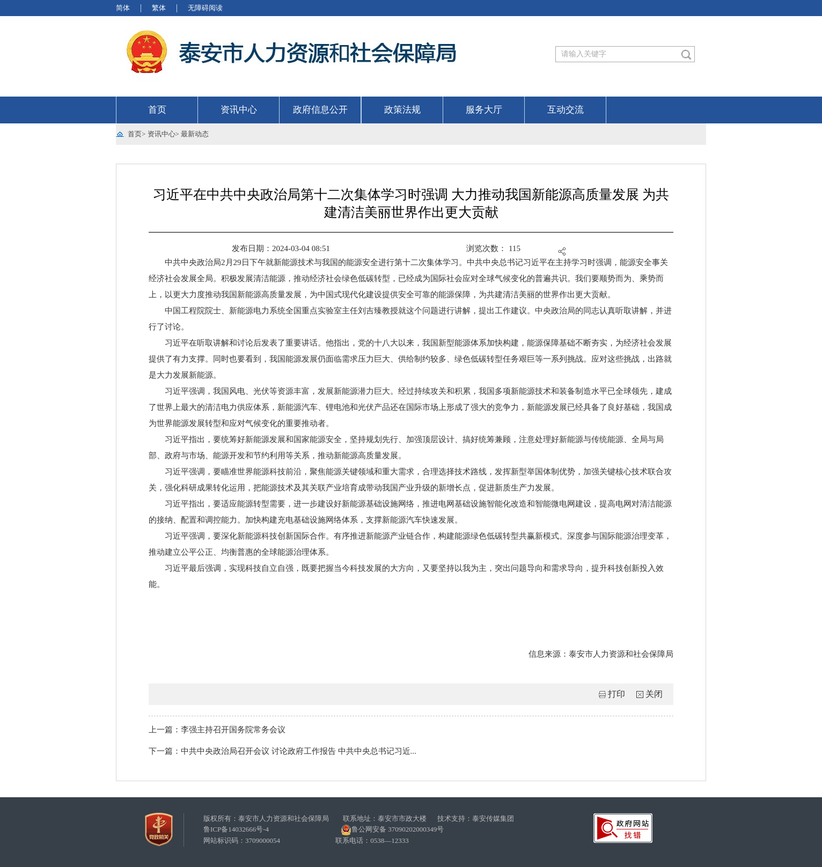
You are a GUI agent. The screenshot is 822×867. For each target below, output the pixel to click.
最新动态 (195, 134)
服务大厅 (484, 110)
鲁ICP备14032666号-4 (236, 829)
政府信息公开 (320, 110)
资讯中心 (239, 110)
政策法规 (402, 110)
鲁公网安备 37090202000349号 (392, 830)
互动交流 (565, 110)
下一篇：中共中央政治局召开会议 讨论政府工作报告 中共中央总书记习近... (282, 751)
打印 (616, 694)
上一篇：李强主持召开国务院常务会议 (217, 729)
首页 (157, 110)
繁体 (159, 8)
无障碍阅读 (205, 8)
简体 (123, 8)
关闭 (654, 694)
